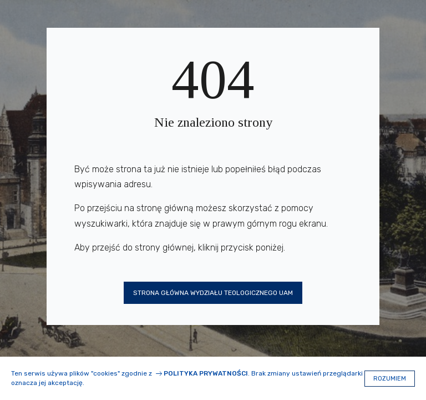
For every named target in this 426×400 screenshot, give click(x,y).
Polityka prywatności (206, 373)
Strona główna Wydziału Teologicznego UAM (213, 293)
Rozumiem (389, 378)
